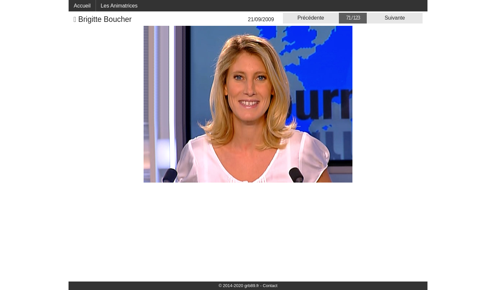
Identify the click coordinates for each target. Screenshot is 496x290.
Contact (270, 285)
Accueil (82, 5)
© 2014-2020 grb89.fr (239, 285)
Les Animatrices (119, 5)
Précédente (310, 18)
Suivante (395, 18)
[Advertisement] (248, 231)
